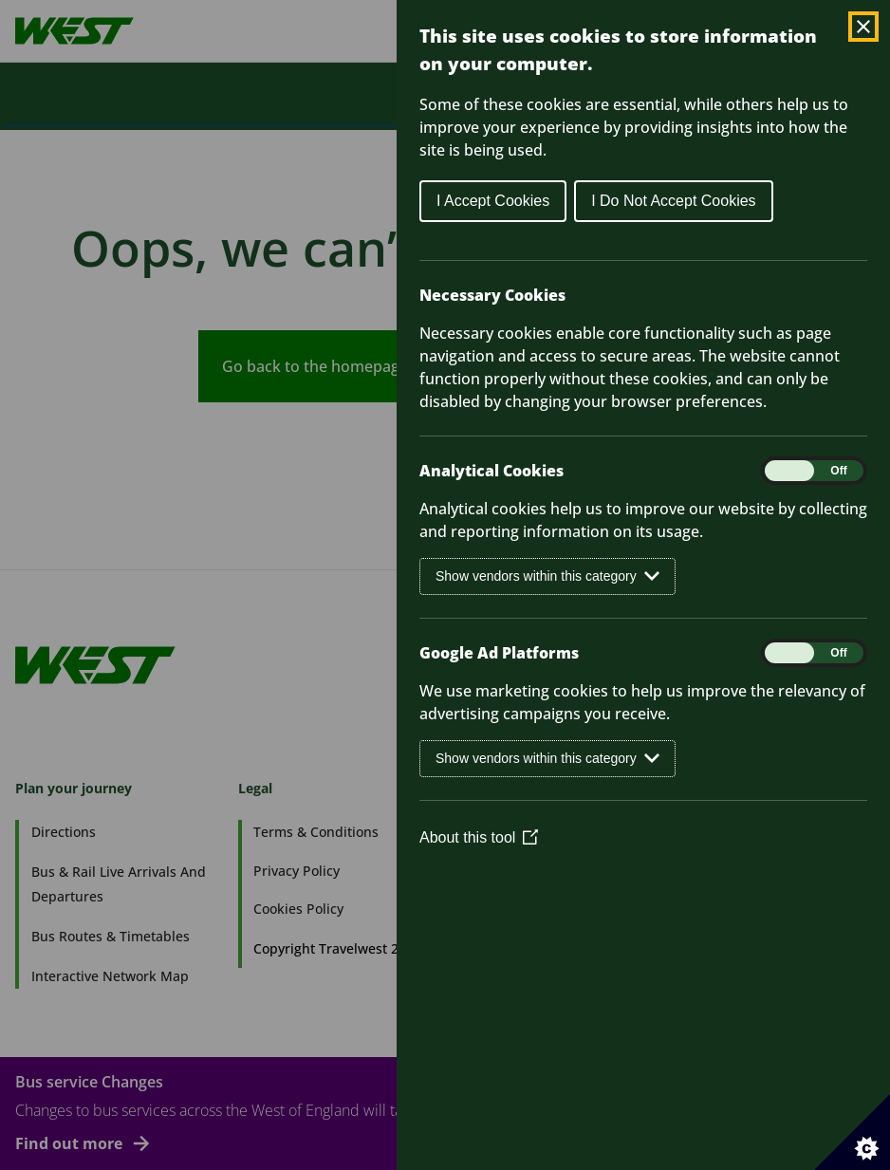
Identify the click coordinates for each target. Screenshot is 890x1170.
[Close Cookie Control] (863, 26)
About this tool (478, 837)
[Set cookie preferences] (852, 1132)
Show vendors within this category (547, 576)
